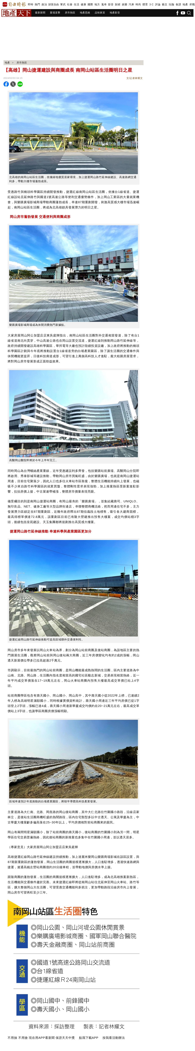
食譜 (178, 4)
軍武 (63, 4)
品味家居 (100, 12)
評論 (157, 4)
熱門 (37, 4)
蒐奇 (104, 4)
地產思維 (85, 12)
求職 (192, 4)
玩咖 (171, 4)
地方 (97, 4)
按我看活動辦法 (114, 1037)
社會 (69, 4)
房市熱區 (70, 12)
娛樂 (124, 4)
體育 (145, 4)
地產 (185, 4)
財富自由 (53, 4)
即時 (30, 4)
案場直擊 (55, 12)
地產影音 (115, 12)
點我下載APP (88, 1037)
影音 (110, 4)
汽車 (131, 4)
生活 (76, 4)
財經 (117, 4)
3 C (151, 4)
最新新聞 (40, 12)
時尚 (138, 4)
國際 (90, 4)
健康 (83, 4)
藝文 (164, 4)
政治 (44, 4)
